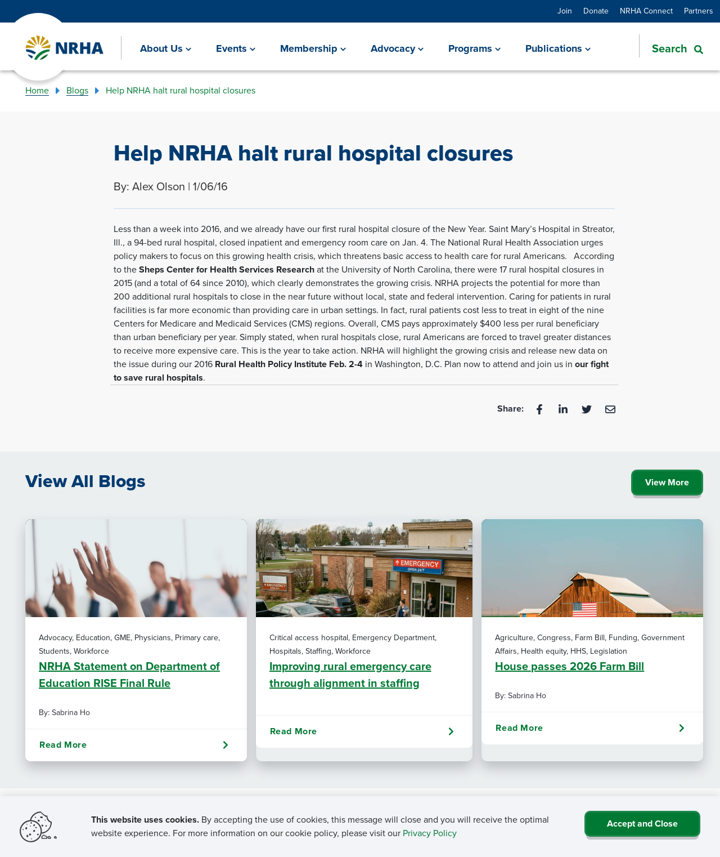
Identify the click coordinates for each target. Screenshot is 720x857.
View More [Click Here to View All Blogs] (667, 482)
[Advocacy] (397, 47)
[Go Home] (64, 48)
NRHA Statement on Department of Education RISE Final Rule (129, 674)
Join (564, 11)
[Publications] (558, 47)
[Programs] (474, 47)
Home (37, 90)
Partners (698, 11)
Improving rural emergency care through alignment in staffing (350, 674)
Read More (133, 745)
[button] (671, 47)
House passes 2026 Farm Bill (569, 666)
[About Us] (166, 47)
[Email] (610, 408)
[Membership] (313, 47)
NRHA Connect (646, 11)
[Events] (236, 47)
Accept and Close (642, 823)
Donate (596, 11)
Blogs (77, 90)
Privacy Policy (430, 833)
